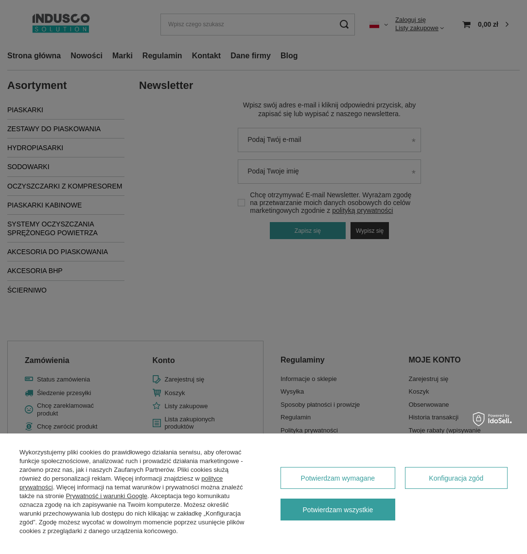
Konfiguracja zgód (456, 478)
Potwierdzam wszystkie (338, 510)
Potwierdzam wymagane (338, 478)
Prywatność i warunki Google (106, 496)
